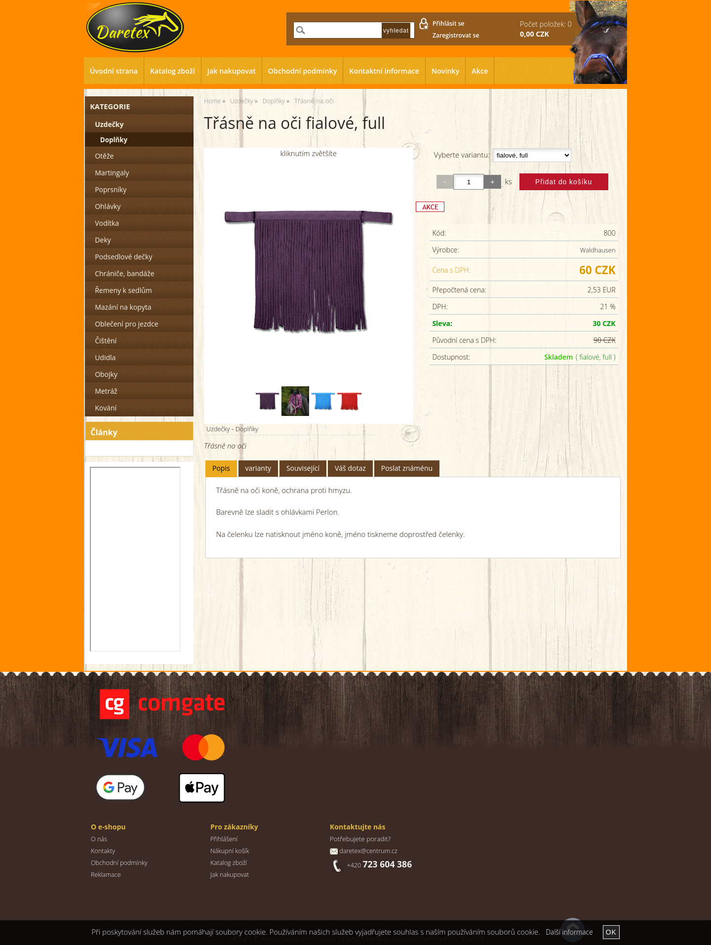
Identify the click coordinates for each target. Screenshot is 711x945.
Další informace (569, 932)
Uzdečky (218, 428)
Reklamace (106, 874)
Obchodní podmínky (302, 71)
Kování (106, 407)
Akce (480, 71)
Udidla (105, 357)
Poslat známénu (407, 468)
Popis (221, 468)
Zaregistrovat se (456, 35)
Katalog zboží (172, 71)
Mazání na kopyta (123, 307)
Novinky (445, 71)
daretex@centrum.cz (368, 851)
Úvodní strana (114, 71)
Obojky (106, 374)
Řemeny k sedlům (123, 290)
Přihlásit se (449, 23)
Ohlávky (107, 206)
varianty (258, 468)
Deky (103, 240)
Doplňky (247, 428)
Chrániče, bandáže (124, 273)
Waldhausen (598, 250)
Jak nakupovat (231, 71)
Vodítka (107, 223)
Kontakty (103, 851)
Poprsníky (110, 189)
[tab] (221, 468)
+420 (379, 865)
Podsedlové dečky (123, 256)
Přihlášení (223, 839)
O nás (99, 839)
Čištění (106, 340)
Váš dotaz (350, 468)
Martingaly (112, 172)
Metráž (106, 391)
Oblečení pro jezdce (126, 324)
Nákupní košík (229, 851)
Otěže (104, 156)
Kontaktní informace (384, 71)
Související (302, 468)
